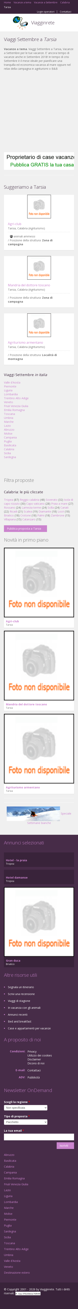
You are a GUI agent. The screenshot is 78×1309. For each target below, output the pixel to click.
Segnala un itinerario (21, 987)
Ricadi (13, 511)
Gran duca (13, 960)
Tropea (8, 500)
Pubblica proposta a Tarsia (24, 528)
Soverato (51, 500)
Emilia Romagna (14, 410)
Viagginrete (43, 22)
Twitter (23, 1301)
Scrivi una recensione (21, 994)
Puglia (8, 441)
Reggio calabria (29, 500)
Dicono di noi (35, 1063)
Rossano (9, 507)
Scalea (28, 511)
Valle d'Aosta (12, 382)
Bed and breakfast (19, 1021)
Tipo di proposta (17, 1116)
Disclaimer (34, 1059)
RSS (32, 1301)
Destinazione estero (17, 1272)
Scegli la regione (17, 1102)
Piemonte (10, 386)
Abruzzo (9, 429)
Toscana (9, 414)
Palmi (40, 515)
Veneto (8, 402)
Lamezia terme (31, 507)
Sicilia (7, 453)
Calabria (9, 449)
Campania (10, 437)
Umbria (8, 418)
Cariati (64, 507)
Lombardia (11, 394)
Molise (8, 433)
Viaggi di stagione (19, 1001)
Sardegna (10, 457)
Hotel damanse (17, 877)
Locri (61, 511)
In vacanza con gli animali (24, 1008)
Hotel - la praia (16, 860)
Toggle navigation (7, 23)
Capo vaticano (35, 503)
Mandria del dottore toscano (29, 285)
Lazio (7, 425)
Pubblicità (33, 1077)
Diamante (45, 511)
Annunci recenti (17, 1014)
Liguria (8, 390)
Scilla (51, 507)
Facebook (5, 1301)
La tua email (14, 1130)
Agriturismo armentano (25, 342)
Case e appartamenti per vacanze (29, 1028)
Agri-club (14, 224)
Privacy (32, 1051)
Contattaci (65, 11)
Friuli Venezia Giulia (16, 406)
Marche (9, 422)
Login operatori (46, 11)
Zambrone (57, 515)
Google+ (13, 1301)
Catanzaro (29, 519)
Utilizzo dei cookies (39, 1055)
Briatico (9, 515)
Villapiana (10, 519)
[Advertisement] (37, 111)
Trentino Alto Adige (16, 398)
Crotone (25, 515)
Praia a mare (59, 503)
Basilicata (10, 445)
